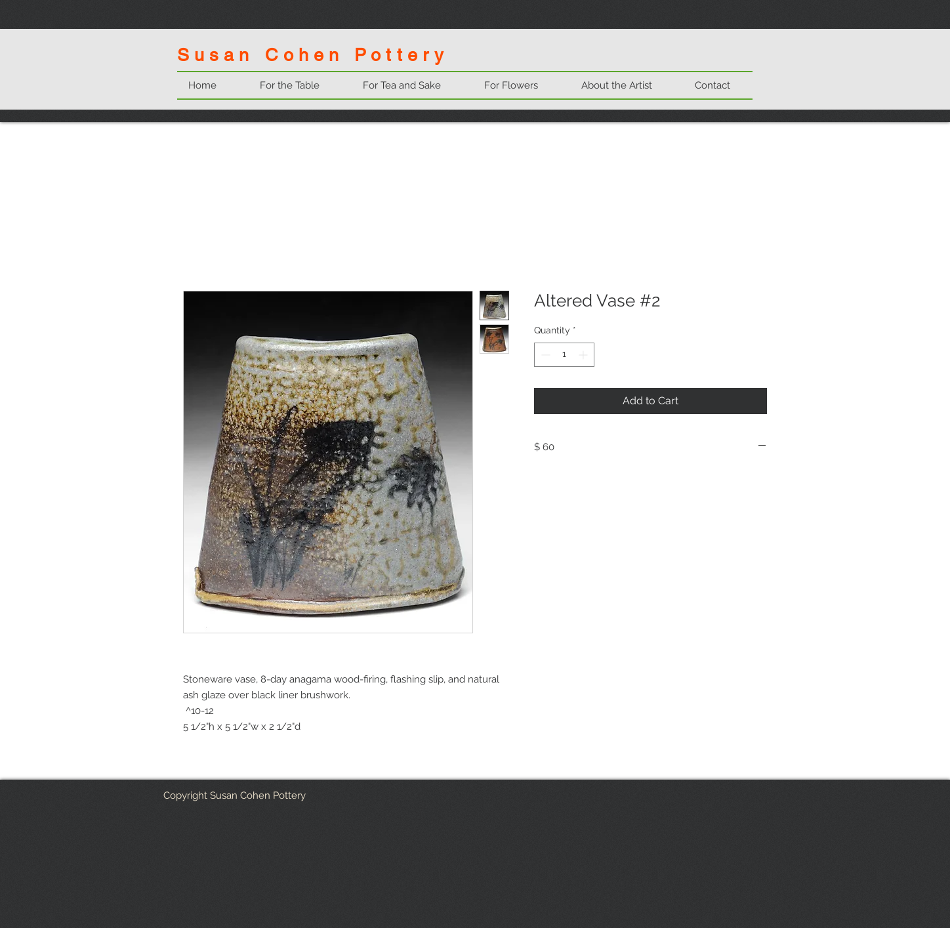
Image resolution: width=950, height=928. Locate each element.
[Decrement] (544, 354)
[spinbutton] (564, 354)
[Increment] (584, 354)
